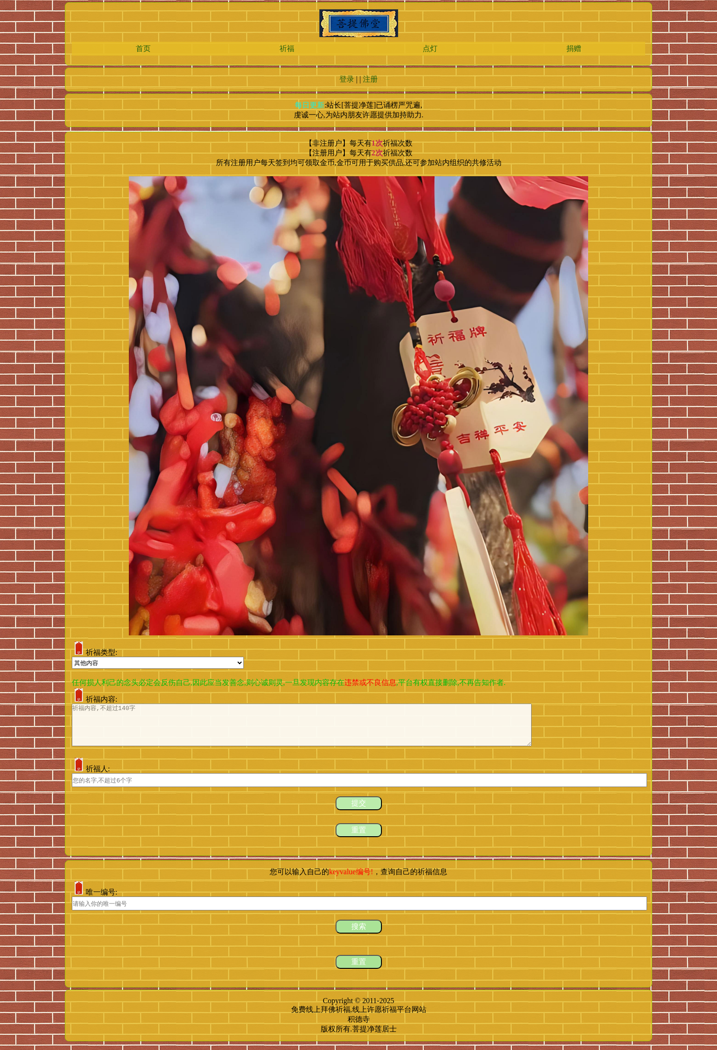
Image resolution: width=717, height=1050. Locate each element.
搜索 (358, 935)
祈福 (286, 48)
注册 (370, 79)
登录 (346, 79)
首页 (143, 48)
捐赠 (573, 48)
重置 (358, 838)
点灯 (430, 48)
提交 (358, 811)
